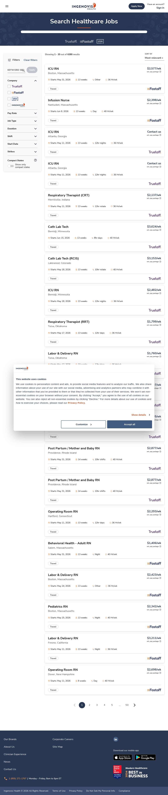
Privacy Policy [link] (75, 791)
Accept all (129, 424)
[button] (53, 37)
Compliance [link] (124, 791)
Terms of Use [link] (58, 791)
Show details (139, 414)
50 (127, 715)
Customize (84, 424)
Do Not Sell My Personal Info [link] (100, 791)
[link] (84, 6)
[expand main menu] (7, 6)
